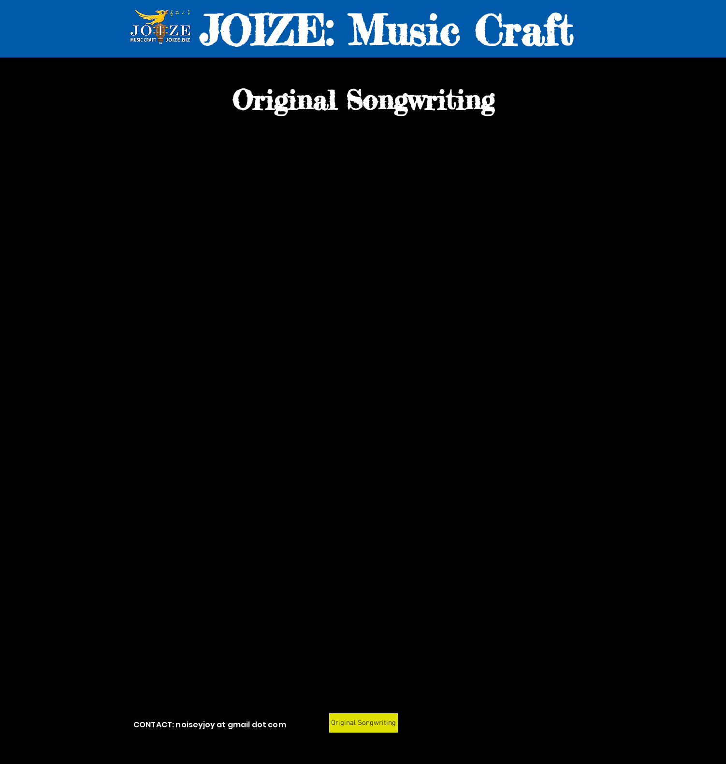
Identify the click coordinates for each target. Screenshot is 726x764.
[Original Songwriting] (363, 723)
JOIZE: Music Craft (386, 30)
